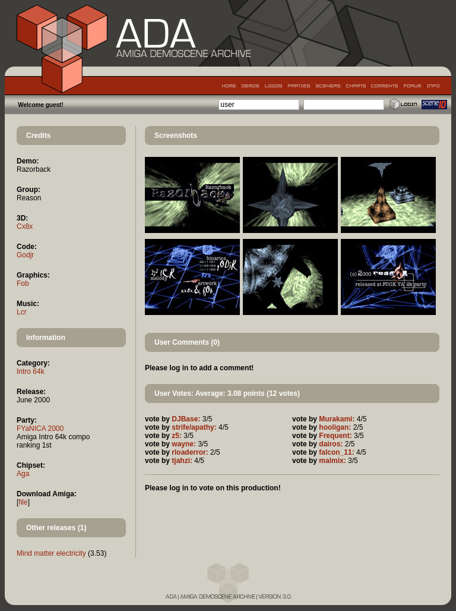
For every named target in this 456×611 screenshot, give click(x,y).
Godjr (25, 255)
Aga (23, 474)
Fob (23, 283)
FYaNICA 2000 (40, 428)
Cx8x (25, 226)
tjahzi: (182, 460)
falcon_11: (336, 452)
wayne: (184, 444)
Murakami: (336, 419)
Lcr (22, 312)
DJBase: (186, 419)
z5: (177, 436)
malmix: (332, 460)
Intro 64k (31, 371)
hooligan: (335, 427)
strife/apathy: (194, 427)
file (22, 502)
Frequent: (335, 436)
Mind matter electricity (51, 553)
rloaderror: (190, 452)
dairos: (331, 444)
